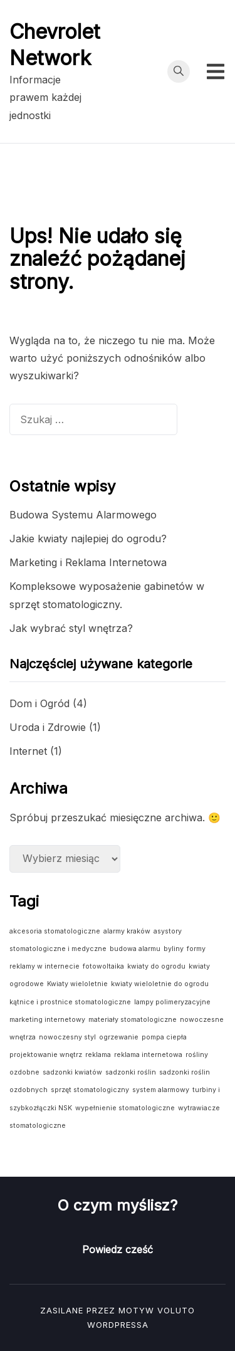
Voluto (176, 1310)
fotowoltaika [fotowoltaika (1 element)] (103, 966)
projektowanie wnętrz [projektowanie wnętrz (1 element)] (45, 1055)
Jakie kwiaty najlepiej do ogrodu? (88, 538)
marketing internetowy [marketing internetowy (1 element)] (47, 1020)
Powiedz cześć (117, 1249)
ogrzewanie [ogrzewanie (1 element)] (118, 1037)
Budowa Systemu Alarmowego (83, 514)
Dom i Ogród (39, 703)
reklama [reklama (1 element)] (98, 1055)
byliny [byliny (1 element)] (174, 949)
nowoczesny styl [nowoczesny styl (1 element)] (67, 1037)
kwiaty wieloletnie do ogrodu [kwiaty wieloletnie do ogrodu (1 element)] (160, 984)
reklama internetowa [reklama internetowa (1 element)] (148, 1055)
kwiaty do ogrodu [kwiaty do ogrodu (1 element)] (156, 966)
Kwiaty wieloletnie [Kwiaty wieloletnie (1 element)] (77, 984)
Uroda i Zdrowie (47, 727)
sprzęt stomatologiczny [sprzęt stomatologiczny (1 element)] (90, 1090)
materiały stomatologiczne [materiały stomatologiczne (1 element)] (132, 1020)
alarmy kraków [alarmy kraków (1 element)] (126, 931)
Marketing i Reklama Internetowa (88, 562)
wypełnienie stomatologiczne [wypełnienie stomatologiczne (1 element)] (125, 1108)
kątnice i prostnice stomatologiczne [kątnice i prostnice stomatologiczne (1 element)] (70, 1002)
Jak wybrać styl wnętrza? (71, 628)
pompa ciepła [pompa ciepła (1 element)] (164, 1037)
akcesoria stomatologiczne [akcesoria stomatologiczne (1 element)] (54, 931)
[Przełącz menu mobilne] (216, 71)
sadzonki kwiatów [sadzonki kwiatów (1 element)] (72, 1072)
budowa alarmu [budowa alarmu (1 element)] (135, 949)
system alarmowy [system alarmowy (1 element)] (160, 1090)
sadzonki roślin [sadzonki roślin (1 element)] (130, 1072)
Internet (28, 751)
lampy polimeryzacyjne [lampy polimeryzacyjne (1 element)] (172, 1002)
